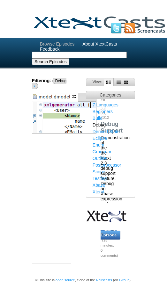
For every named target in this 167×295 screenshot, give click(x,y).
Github (124, 280)
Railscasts (104, 280)
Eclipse (100, 138)
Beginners (103, 111)
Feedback (49, 49)
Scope (99, 171)
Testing (100, 178)
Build (97, 118)
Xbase (99, 185)
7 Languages (105, 104)
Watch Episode (109, 232)
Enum (98, 145)
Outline (100, 158)
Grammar (102, 151)
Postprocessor (107, 165)
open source (65, 280)
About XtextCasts (99, 44)
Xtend (98, 191)
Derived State (106, 131)
